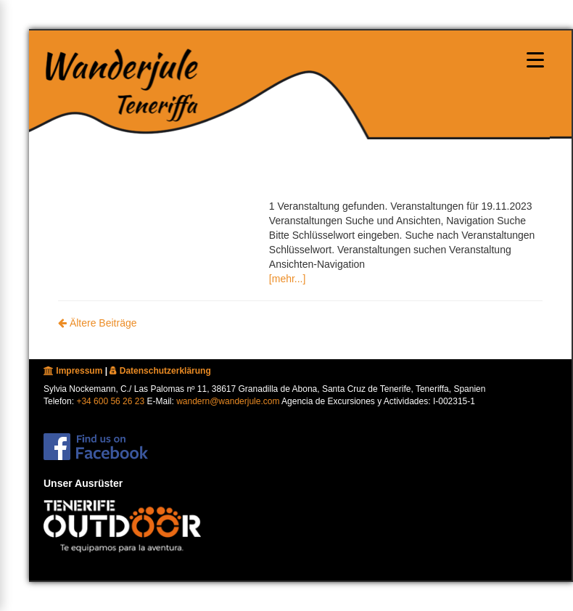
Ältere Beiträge (97, 323)
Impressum (73, 371)
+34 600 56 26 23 (110, 401)
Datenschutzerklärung (160, 371)
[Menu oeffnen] (535, 59)
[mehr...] (287, 278)
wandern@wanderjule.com (227, 401)
